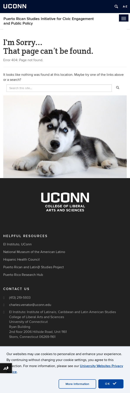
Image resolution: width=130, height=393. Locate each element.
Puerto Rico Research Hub (23, 275)
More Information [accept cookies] (77, 384)
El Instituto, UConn (17, 244)
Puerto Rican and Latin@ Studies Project (33, 267)
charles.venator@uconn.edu (30, 305)
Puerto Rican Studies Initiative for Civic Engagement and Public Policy (48, 21)
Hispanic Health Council (21, 259)
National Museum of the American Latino (34, 252)
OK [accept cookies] (111, 384)
